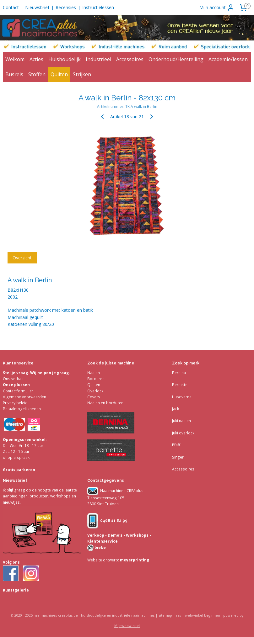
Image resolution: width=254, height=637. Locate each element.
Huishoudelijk (64, 59)
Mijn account (217, 7)
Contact (11, 7)
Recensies (66, 7)
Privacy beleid (15, 403)
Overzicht (22, 257)
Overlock (95, 391)
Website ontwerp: (103, 560)
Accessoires (129, 59)
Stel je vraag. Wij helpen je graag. (36, 372)
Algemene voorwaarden (24, 397)
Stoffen (37, 74)
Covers (93, 397)
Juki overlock (183, 433)
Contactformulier (18, 391)
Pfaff (176, 445)
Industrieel (98, 59)
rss (178, 615)
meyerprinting (134, 560)
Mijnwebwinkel (127, 625)
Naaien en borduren (105, 403)
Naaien (93, 372)
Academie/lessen (228, 59)
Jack (175, 408)
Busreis (14, 74)
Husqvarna (182, 397)
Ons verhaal (13, 378)
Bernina (179, 372)
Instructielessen (98, 7)
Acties (36, 59)
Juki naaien (181, 420)
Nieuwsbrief (37, 7)
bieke (100, 547)
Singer (178, 457)
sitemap (165, 615)
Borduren (96, 378)
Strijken (82, 74)
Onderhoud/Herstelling (176, 59)
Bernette (179, 384)
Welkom (14, 59)
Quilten (59, 74)
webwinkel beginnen (202, 615)
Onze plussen (16, 384)
